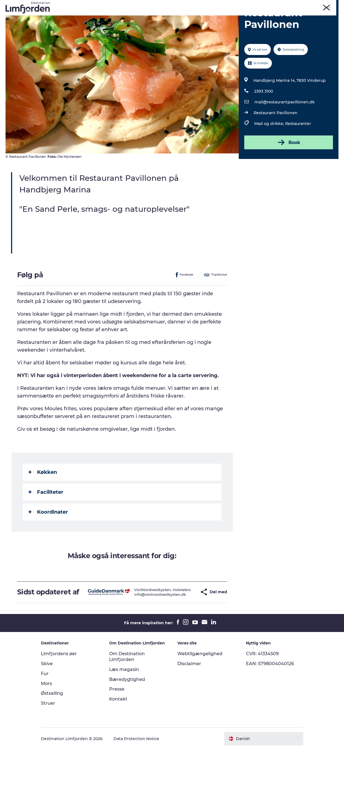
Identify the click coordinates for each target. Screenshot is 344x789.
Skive (264, 5)
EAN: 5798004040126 (270, 703)
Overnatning (151, 23)
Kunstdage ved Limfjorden (124, 17)
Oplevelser (77, 17)
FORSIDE (311, 5)
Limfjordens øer (60, 693)
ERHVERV (330, 5)
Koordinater (48, 543)
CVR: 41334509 (262, 693)
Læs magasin (125, 709)
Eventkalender (175, 17)
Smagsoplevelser (216, 17)
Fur (252, 5)
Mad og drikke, (269, 155)
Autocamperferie (260, 17)
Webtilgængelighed (200, 693)
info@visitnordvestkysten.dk (149, 632)
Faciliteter (45, 523)
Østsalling (53, 732)
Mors (278, 5)
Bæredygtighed (128, 718)
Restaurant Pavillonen (276, 144)
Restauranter (298, 155)
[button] (185, 627)
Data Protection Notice (137, 778)
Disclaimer (189, 703)
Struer (293, 5)
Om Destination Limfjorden (127, 696)
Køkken (42, 503)
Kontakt (119, 738)
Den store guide (189, 23)
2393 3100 (263, 122)
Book (288, 174)
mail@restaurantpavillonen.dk (284, 133)
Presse (117, 728)
